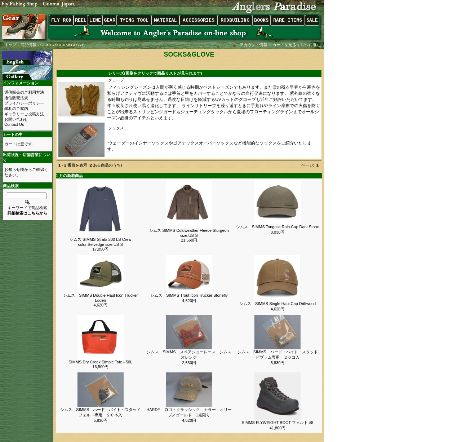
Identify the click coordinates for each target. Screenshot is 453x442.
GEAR (45, 45)
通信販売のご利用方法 (24, 92)
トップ (11, 45)
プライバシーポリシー (24, 103)
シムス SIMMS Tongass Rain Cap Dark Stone (277, 227)
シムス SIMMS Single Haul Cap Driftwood (277, 303)
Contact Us (14, 124)
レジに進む (311, 45)
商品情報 (28, 45)
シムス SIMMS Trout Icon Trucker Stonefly (189, 295)
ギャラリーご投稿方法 (24, 114)
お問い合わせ (16, 119)
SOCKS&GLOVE (69, 45)
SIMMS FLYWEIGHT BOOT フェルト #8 (278, 422)
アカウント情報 (253, 45)
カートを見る (284, 45)
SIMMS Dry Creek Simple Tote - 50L (100, 362)
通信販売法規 (16, 98)
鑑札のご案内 (16, 108)
